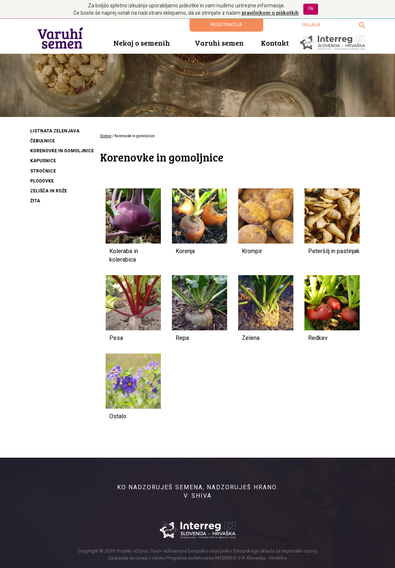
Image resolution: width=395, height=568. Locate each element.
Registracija (226, 24)
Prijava (311, 25)
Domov (106, 136)
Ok (311, 8)
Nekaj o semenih (141, 43)
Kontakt (275, 43)
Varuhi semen (219, 43)
